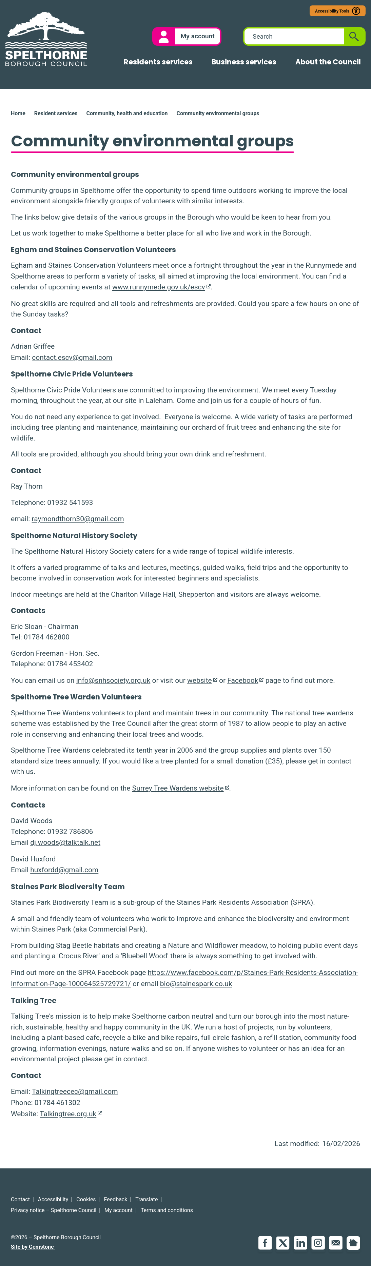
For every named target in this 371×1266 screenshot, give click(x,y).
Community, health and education (127, 113)
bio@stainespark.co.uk (196, 984)
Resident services (56, 113)
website (199, 680)
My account (118, 1210)
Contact (20, 1199)
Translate (146, 1199)
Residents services (158, 62)
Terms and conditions (167, 1210)
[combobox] (294, 36)
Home (18, 113)
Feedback (116, 1199)
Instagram (318, 1242)
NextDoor (353, 1242)
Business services (244, 62)
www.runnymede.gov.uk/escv (158, 287)
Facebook (242, 680)
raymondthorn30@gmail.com (78, 519)
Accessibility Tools (332, 11)
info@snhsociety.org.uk (113, 680)
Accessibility (53, 1199)
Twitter (283, 1242)
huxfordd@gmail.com (64, 870)
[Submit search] (354, 36)
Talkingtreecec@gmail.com (75, 1091)
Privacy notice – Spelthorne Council (53, 1210)
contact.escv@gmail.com (72, 357)
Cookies (86, 1199)
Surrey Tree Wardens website (178, 788)
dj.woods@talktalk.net (65, 842)
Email (336, 1242)
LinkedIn (300, 1242)
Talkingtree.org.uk (68, 1114)
